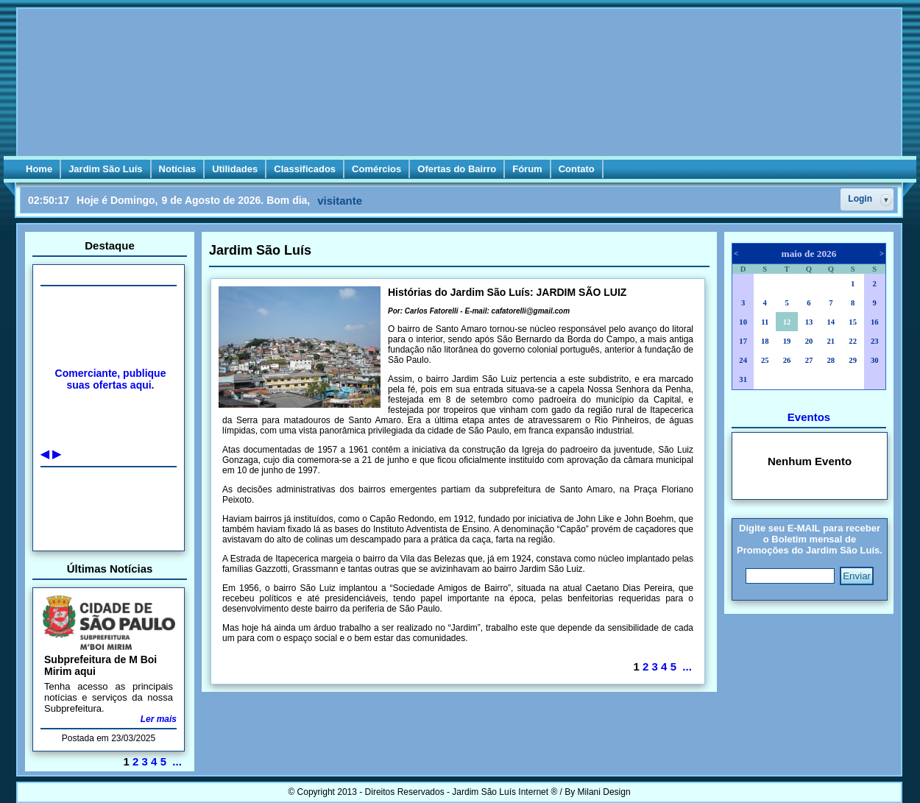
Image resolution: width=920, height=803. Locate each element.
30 (875, 360)
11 (764, 322)
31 (743, 379)
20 (809, 341)
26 (787, 360)
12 (787, 322)
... (177, 761)
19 (787, 341)
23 (875, 341)
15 (853, 322)
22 (853, 341)
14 (831, 322)
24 (743, 360)
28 (831, 360)
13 (809, 322)
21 (831, 341)
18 (765, 341)
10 (743, 322)
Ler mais (159, 719)
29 (853, 360)
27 (809, 360)
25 (765, 360)
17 (743, 341)
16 (875, 322)
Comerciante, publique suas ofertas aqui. (110, 379)
